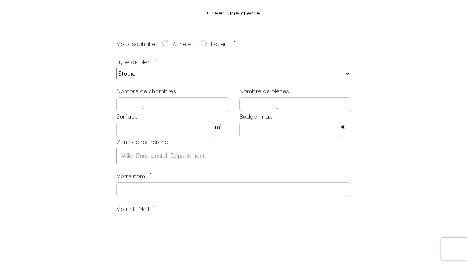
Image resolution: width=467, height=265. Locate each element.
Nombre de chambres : (147, 91)
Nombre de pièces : (265, 91)
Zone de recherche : (143, 141)
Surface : (128, 116)
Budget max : (257, 116)
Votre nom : (132, 176)
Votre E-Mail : (133, 208)
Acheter (183, 43)
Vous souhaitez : (138, 43)
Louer (218, 43)
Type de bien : (134, 62)
